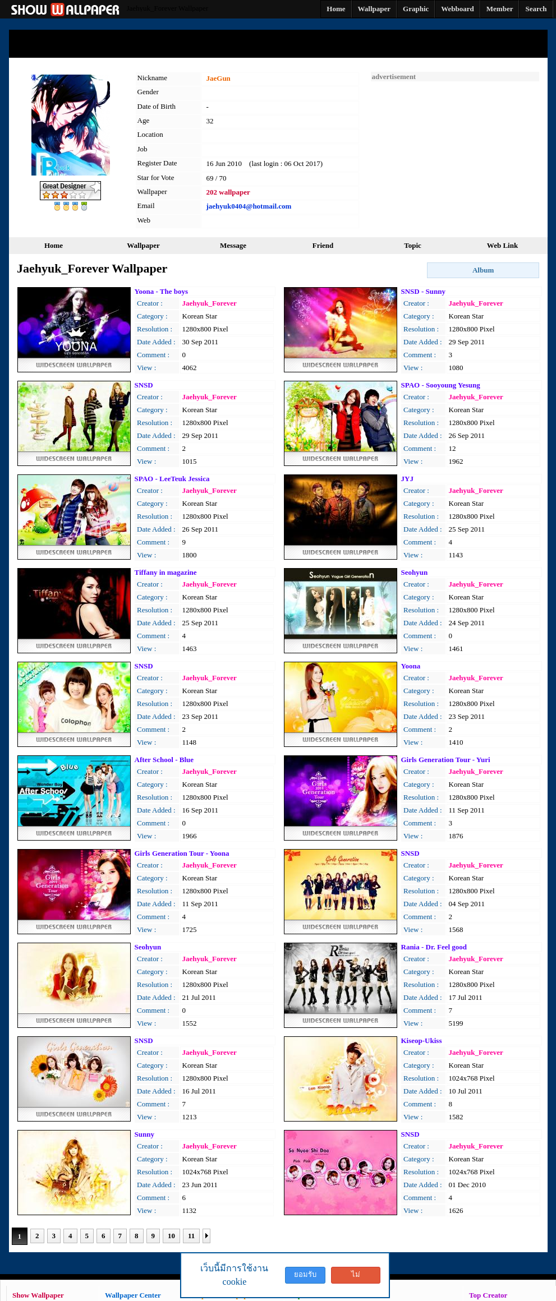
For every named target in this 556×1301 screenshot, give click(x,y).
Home (53, 245)
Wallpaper (143, 245)
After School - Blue (164, 759)
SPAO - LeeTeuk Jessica (172, 478)
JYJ (407, 478)
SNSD (144, 385)
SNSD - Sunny (423, 291)
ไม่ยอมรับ (355, 1277)
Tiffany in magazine (166, 572)
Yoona (411, 666)
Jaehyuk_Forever (209, 303)
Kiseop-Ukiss (421, 1040)
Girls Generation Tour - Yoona (182, 853)
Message (233, 245)
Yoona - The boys (161, 291)
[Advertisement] (455, 151)
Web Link (502, 245)
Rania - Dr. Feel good (434, 947)
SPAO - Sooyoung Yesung (440, 385)
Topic (412, 245)
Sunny (144, 1134)
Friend (323, 245)
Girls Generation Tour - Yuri (445, 759)
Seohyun (414, 572)
